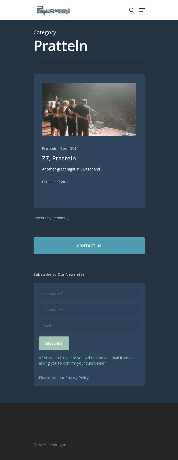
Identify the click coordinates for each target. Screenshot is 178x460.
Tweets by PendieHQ (52, 217)
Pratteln (49, 148)
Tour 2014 (69, 148)
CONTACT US (89, 245)
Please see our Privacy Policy (64, 377)
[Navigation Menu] (142, 10)
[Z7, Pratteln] (89, 109)
